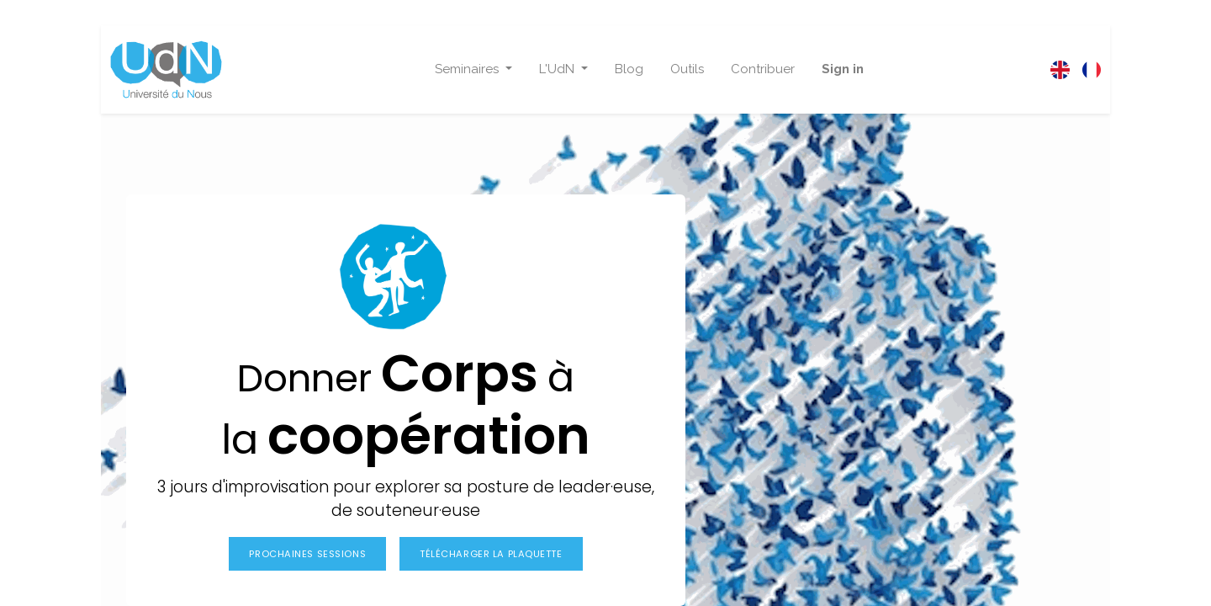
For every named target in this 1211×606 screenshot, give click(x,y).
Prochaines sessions (307, 554)
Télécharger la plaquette (491, 554)
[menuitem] (629, 69)
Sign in (843, 69)
